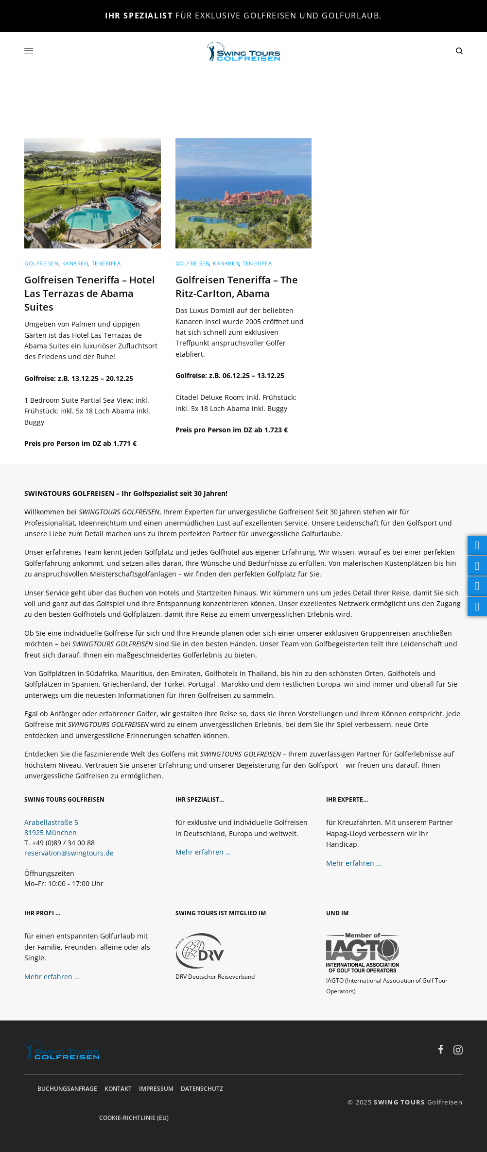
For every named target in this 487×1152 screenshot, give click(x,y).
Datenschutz (202, 1089)
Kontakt (118, 1089)
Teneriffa (106, 263)
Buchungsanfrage (67, 1089)
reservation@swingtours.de (69, 852)
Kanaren (75, 263)
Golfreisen (41, 263)
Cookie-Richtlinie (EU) (134, 1118)
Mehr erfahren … (203, 851)
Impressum (156, 1089)
